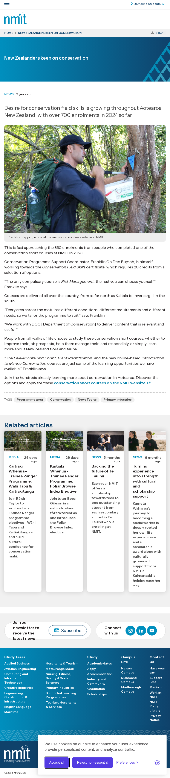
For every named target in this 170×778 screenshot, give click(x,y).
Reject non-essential (92, 762)
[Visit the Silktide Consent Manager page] (157, 762)
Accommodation (100, 674)
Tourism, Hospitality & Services (61, 705)
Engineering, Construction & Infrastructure (15, 697)
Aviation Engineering (20, 669)
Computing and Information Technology (16, 678)
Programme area (30, 399)
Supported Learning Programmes (61, 695)
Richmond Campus (129, 680)
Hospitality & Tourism (62, 663)
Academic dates (99, 663)
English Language (17, 707)
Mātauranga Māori (60, 669)
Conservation (60, 399)
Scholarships (97, 694)
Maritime (11, 712)
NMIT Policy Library (155, 706)
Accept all (56, 762)
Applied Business (17, 663)
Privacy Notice (155, 718)
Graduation (96, 689)
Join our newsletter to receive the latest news (50, 630)
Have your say (157, 670)
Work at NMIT (155, 695)
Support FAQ (156, 680)
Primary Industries (118, 399)
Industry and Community (96, 681)
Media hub (157, 687)
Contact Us (157, 659)
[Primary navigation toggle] (6, 5)
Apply (91, 669)
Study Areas (14, 657)
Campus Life (128, 659)
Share (159, 33)
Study (92, 657)
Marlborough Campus (131, 689)
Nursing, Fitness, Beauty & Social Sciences (58, 678)
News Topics (87, 399)
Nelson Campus (127, 670)
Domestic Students (147, 4)
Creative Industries (18, 688)
